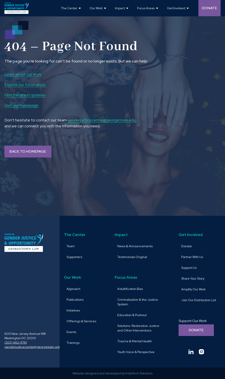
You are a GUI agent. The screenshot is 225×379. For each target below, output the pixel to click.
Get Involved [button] (176, 8)
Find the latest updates (24, 94)
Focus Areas (126, 277)
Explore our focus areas (24, 84)
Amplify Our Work (193, 289)
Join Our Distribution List (198, 300)
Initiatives (73, 310)
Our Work (72, 277)
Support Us (189, 268)
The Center (74, 234)
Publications (75, 300)
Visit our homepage (21, 105)
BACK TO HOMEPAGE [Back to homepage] (27, 151)
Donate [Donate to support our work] (196, 330)
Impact (121, 234)
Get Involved (191, 234)
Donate (186, 246)
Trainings (73, 343)
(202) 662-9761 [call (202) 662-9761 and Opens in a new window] (15, 342)
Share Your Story (192, 278)
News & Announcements (135, 246)
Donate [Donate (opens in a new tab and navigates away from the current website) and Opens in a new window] (209, 8)
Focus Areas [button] (146, 8)
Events (71, 332)
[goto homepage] (16, 8)
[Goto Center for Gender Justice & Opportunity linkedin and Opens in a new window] (191, 351)
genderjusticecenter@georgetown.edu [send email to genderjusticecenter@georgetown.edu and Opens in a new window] (101, 120)
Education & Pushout (132, 315)
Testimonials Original (132, 257)
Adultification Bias (130, 289)
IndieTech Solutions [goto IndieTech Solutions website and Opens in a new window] (138, 373)
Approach (73, 289)
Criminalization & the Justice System (137, 302)
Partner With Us (192, 257)
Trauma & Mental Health (134, 341)
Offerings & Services (81, 321)
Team (71, 246)
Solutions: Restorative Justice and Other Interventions (138, 328)
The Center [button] (69, 8)
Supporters (74, 257)
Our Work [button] (96, 8)
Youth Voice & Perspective (135, 352)
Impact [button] (120, 8)
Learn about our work (22, 74)
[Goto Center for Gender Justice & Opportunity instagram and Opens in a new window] (201, 351)
